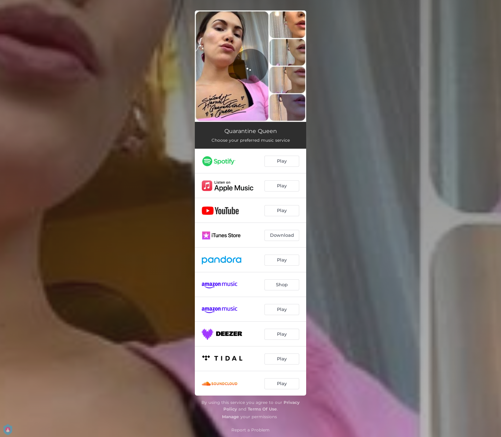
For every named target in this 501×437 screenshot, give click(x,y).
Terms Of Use (262, 409)
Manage (230, 416)
